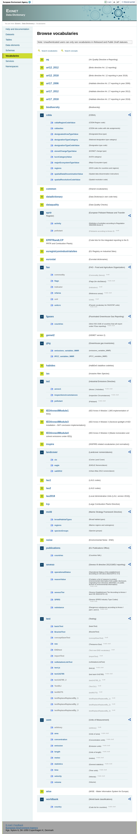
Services (10, 61)
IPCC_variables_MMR (64, 356)
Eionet (17, 23)
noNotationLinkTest (63, 662)
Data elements (13, 45)
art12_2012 (52, 67)
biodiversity (53, 107)
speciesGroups (61, 531)
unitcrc (57, 305)
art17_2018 (52, 99)
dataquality (52, 204)
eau (56, 644)
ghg (48, 343)
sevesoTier (59, 592)
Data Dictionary (28, 23)
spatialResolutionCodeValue (67, 180)
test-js (57, 668)
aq (47, 59)
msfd (49, 512)
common (51, 189)
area (56, 733)
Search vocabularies (49, 51)
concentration (60, 739)
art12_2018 (52, 75)
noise (49, 540)
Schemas (10, 50)
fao (48, 267)
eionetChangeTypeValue (65, 151)
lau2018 (50, 496)
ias (47, 373)
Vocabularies (12, 56)
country (57, 807)
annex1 (57, 389)
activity (57, 223)
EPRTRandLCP (54, 240)
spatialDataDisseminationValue (68, 174)
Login (109, 2)
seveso (50, 564)
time (56, 770)
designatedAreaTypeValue (66, 134)
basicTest (58, 626)
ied (48, 381)
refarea (57, 293)
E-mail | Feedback (14, 825)
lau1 (48, 480)
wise (48, 791)
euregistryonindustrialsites (61, 251)
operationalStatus (62, 572)
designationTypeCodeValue (66, 145)
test (48, 618)
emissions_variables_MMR (66, 350)
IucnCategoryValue (63, 157)
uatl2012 (58, 471)
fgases (50, 316)
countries (58, 324)
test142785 (59, 674)
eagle (56, 465)
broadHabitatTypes (63, 519)
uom (48, 720)
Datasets (10, 34)
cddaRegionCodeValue (64, 122)
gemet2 (50, 335)
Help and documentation (17, 29)
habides (50, 365)
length (57, 752)
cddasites (58, 128)
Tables (9, 39)
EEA (18, 2)
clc (55, 460)
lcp (48, 504)
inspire (50, 444)
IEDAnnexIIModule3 (57, 422)
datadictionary (54, 196)
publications (53, 548)
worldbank (52, 799)
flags (56, 281)
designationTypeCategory (66, 140)
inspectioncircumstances (66, 395)
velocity (58, 776)
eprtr (49, 212)
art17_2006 (52, 83)
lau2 (48, 488)
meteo (57, 758)
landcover (52, 452)
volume (57, 782)
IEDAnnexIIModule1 (57, 410)
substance (59, 607)
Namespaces (12, 66)
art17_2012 (52, 91)
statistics (58, 764)
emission (58, 746)
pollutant (58, 401)
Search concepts (71, 51)
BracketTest (59, 632)
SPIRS (57, 599)
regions (57, 168)
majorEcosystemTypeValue (66, 162)
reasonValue (60, 579)
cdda (49, 115)
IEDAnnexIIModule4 (57, 433)
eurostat (51, 259)
